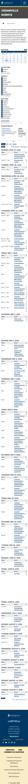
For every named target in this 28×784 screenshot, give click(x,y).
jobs (20, 750)
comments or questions (14, 752)
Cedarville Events (11, 23)
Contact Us (6, 739)
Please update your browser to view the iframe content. (14, 56)
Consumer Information (14, 757)
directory (10, 750)
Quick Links (19, 739)
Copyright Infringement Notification (14, 762)
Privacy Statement (14, 773)
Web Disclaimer (14, 776)
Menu (24, 3)
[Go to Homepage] (7, 4)
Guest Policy (14, 766)
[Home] (3, 23)
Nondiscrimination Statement (14, 770)
